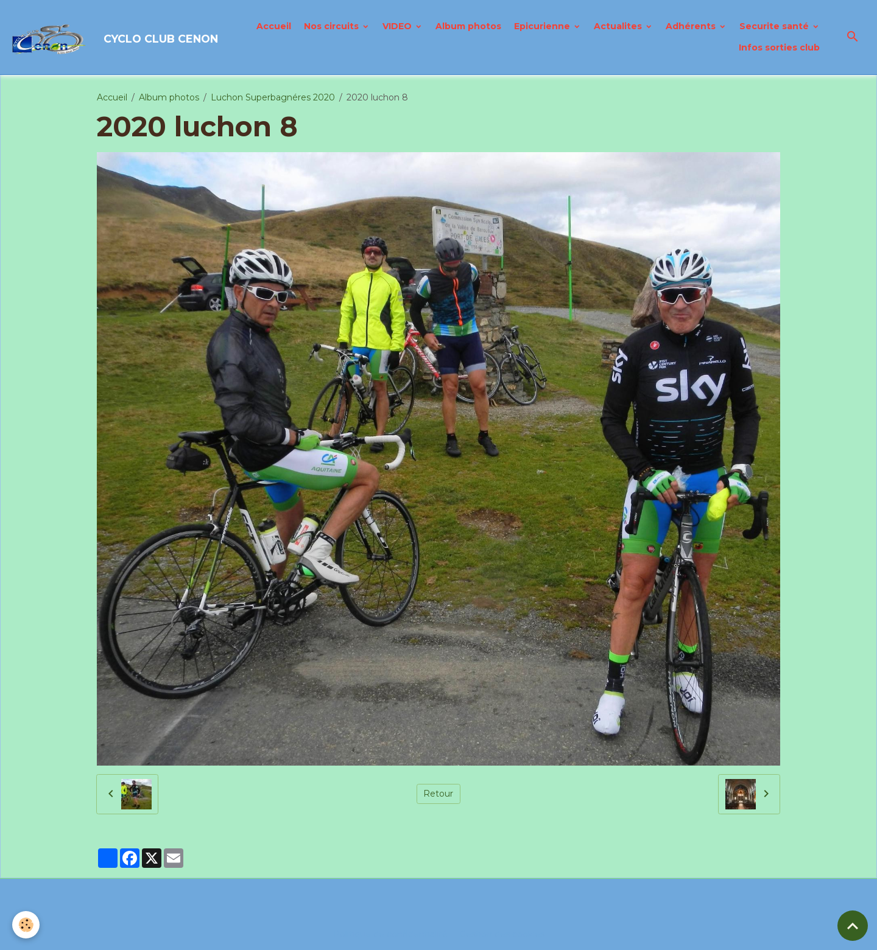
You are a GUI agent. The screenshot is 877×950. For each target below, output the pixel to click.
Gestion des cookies (501, 934)
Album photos (468, 26)
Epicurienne (543, 26)
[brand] (107, 37)
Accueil (273, 26)
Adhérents (692, 26)
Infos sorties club (779, 47)
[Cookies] (26, 924)
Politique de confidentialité (390, 934)
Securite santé (775, 26)
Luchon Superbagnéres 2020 (273, 97)
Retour (438, 793)
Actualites (619, 26)
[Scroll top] (852, 925)
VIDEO (398, 26)
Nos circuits (332, 26)
